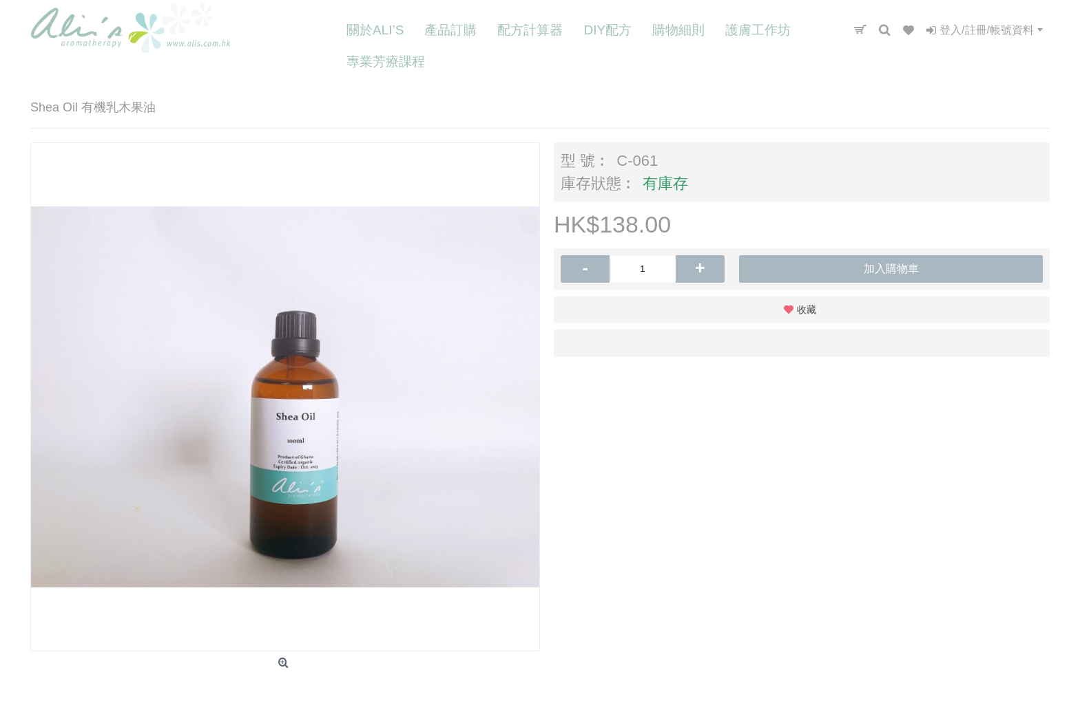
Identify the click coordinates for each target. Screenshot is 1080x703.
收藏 (806, 309)
